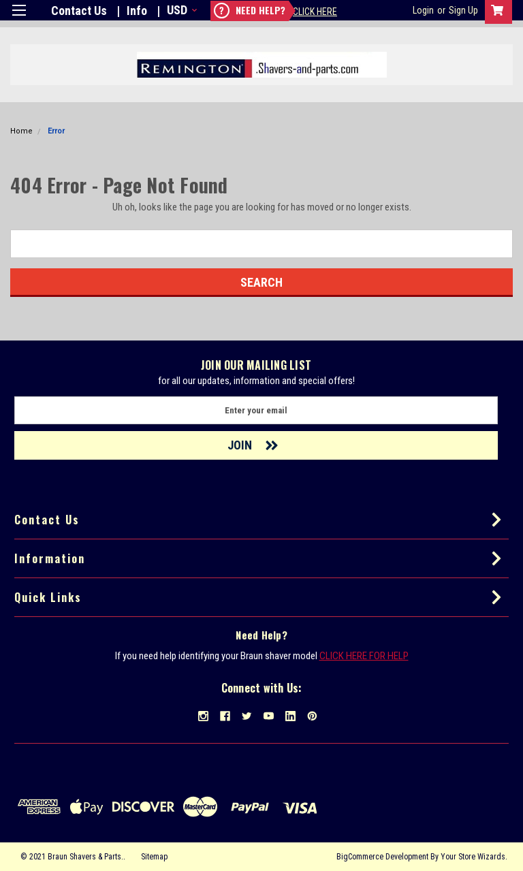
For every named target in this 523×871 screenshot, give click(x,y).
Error (56, 131)
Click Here (315, 11)
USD (181, 10)
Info (137, 10)
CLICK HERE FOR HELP (364, 656)
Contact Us (79, 10)
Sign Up (463, 10)
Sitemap (154, 856)
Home (21, 131)
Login (423, 10)
